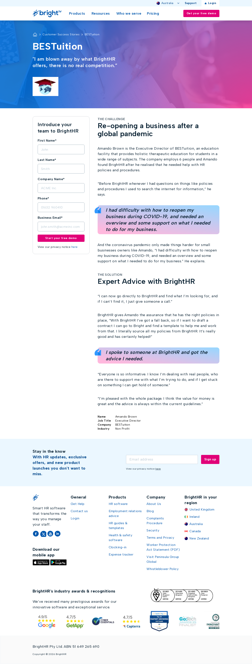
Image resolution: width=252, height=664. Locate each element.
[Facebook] (36, 533)
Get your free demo (201, 13)
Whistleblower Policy (163, 569)
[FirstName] (61, 149)
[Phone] (61, 207)
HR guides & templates (118, 525)
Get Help (78, 504)
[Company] (61, 188)
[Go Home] (48, 13)
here (74, 247)
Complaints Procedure (155, 520)
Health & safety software (120, 537)
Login (210, 3)
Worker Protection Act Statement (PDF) (163, 547)
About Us (154, 504)
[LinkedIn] (57, 533)
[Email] (61, 226)
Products (77, 13)
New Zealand (199, 538)
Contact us (79, 511)
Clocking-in (118, 547)
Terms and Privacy (160, 537)
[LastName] (61, 169)
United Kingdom (201, 509)
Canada (195, 531)
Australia (168, 3)
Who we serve (128, 13)
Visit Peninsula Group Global (163, 559)
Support (191, 3)
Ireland (194, 517)
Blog (150, 511)
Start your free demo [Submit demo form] (61, 238)
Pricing (153, 13)
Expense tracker (121, 554)
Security (153, 530)
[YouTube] (50, 533)
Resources (101, 13)
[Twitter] (43, 533)
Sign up (210, 459)
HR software (118, 504)
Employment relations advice (125, 513)
